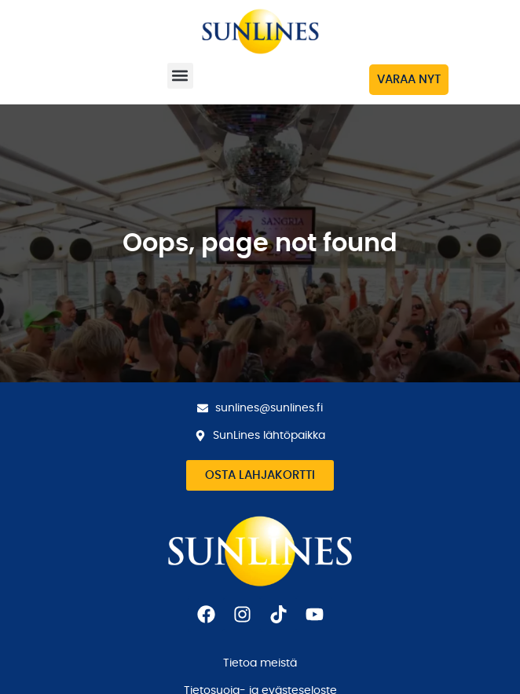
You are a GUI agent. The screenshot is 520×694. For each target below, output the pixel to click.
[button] (180, 76)
